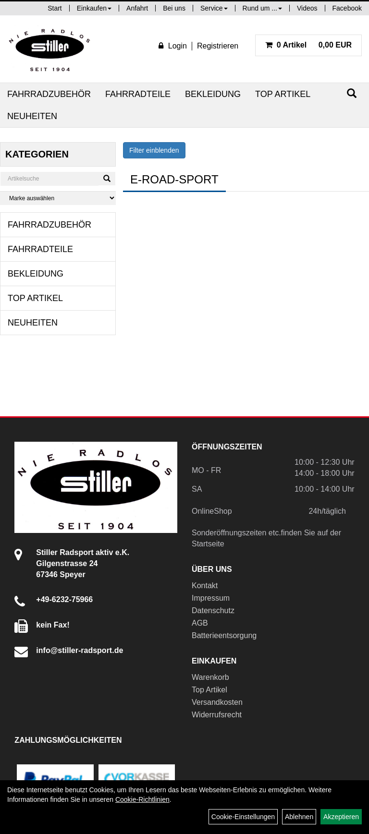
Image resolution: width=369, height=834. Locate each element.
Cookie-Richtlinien (142, 799)
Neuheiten (32, 116)
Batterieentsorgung (224, 635)
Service (214, 8)
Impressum (211, 598)
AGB (200, 623)
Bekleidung (213, 94)
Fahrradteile (138, 94)
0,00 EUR (308, 45)
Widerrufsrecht (217, 715)
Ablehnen (299, 817)
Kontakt (205, 585)
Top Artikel (282, 94)
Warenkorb (210, 677)
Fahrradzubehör (49, 94)
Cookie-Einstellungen (243, 817)
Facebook (347, 8)
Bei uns (174, 8)
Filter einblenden (154, 150)
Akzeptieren (341, 817)
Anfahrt (137, 8)
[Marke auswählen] (58, 198)
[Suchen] (352, 93)
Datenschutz (213, 610)
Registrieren (217, 46)
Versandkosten (217, 702)
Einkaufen (94, 8)
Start (55, 8)
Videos (307, 8)
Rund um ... (262, 8)
